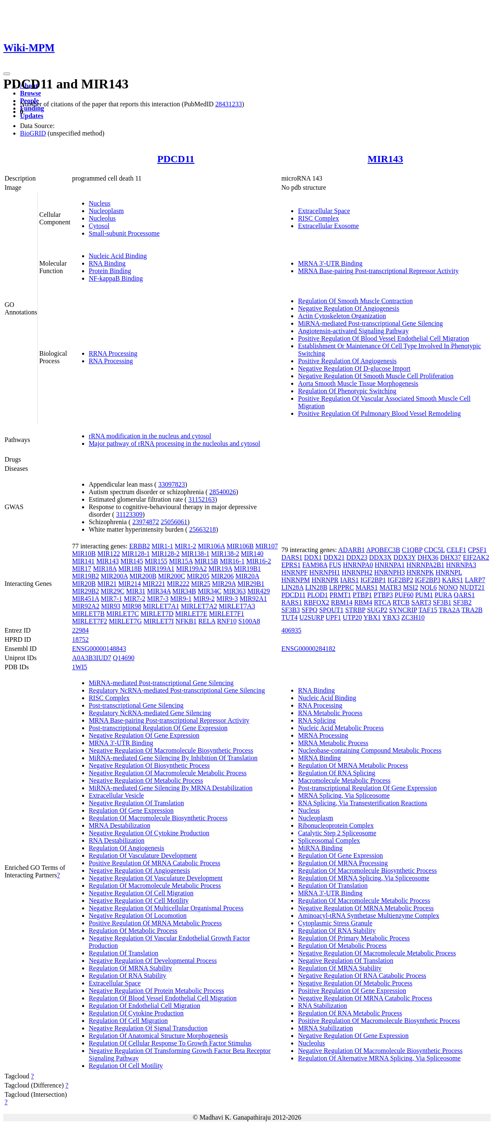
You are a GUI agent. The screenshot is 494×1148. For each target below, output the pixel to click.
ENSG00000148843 (99, 648)
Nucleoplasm (106, 210)
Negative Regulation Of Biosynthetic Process (149, 765)
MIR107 (266, 546)
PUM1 (424, 594)
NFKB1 (186, 621)
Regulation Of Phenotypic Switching (347, 390)
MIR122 (108, 553)
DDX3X (380, 557)
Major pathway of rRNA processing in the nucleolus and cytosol (174, 443)
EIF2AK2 (476, 557)
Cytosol (99, 225)
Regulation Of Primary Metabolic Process (353, 938)
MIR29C (113, 591)
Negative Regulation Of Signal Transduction (148, 1028)
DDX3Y (404, 557)
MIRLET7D (156, 613)
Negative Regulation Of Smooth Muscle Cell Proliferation (375, 375)
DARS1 (291, 557)
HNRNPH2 (357, 572)
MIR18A (105, 568)
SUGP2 (377, 609)
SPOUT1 (331, 609)
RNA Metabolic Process (330, 712)
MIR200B (143, 576)
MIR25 (200, 583)
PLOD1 (317, 594)
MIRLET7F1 (226, 613)
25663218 (202, 529)
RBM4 (363, 602)
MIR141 (83, 561)
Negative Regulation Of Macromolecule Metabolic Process (168, 772)
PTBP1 (362, 594)
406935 (291, 630)
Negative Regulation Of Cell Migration (141, 893)
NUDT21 (471, 587)
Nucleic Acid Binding (118, 255)
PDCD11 (175, 158)
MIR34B (184, 591)
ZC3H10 (412, 617)
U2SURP (311, 617)
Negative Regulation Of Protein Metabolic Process (156, 990)
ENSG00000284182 (308, 648)
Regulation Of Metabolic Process (133, 930)
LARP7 (475, 579)
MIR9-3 (227, 598)
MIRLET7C (122, 613)
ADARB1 (351, 549)
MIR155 (156, 561)
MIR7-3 (158, 598)
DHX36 (428, 557)
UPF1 (333, 617)
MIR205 (198, 576)
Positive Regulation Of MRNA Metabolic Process (155, 923)
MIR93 (110, 606)
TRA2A (449, 609)
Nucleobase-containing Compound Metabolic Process (369, 750)
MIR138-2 (225, 553)
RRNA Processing (113, 353)
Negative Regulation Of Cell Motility (139, 900)
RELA (206, 621)
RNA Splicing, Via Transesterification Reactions (362, 802)
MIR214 (129, 583)
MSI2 (410, 587)
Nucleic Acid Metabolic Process (341, 727)
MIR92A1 (253, 598)
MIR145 (131, 561)
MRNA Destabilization (119, 825)
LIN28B (316, 587)
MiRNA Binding (320, 848)
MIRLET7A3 (237, 606)
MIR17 (81, 568)
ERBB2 (139, 546)
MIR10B (84, 553)
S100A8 (249, 621)
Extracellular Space (324, 210)
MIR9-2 (204, 598)
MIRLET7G (125, 621)
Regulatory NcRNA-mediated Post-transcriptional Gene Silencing (177, 690)
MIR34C (210, 591)
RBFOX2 (316, 602)
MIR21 (107, 583)
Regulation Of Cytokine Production (136, 1013)
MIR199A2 (191, 568)
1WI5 (79, 667)
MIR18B (130, 568)
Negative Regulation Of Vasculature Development (155, 878)
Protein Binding (110, 270)
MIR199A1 (159, 568)
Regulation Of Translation (123, 953)
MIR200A (114, 576)
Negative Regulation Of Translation (136, 802)
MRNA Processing (323, 735)
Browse (30, 93)
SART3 (421, 602)
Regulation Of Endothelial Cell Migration (144, 1005)
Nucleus (99, 203)
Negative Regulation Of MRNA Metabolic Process (366, 908)
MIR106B (240, 546)
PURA (443, 594)
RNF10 (227, 621)
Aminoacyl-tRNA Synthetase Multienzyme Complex (368, 915)
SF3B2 (462, 602)
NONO (448, 587)
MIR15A (181, 561)
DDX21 (334, 557)
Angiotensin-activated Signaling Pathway (353, 330)
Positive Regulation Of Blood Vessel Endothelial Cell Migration (383, 338)
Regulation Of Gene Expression (131, 810)
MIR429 (258, 591)
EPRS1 (290, 564)
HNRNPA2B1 (425, 564)
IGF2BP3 (427, 579)
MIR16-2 (258, 561)
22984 (80, 630)
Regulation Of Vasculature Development (143, 855)
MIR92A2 (86, 606)
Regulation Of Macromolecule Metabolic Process (155, 885)
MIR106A (211, 546)
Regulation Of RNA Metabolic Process (350, 1013)
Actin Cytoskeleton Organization (342, 315)
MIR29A (224, 583)
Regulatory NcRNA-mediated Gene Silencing (150, 712)
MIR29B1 (250, 583)
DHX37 (451, 557)
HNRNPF (294, 572)
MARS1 (367, 587)
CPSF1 (477, 549)
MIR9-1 (181, 598)
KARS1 (452, 579)
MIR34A (159, 591)
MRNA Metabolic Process (333, 742)
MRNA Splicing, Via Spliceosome (343, 795)
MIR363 (234, 591)
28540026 (223, 491)
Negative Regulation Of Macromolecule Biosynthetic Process (171, 750)
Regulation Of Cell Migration (128, 1020)
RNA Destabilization (117, 840)
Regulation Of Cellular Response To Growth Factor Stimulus (170, 1043)
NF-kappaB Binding (116, 278)
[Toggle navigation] (6, 74)
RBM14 (342, 602)
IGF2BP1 (373, 579)
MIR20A (247, 576)
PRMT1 (340, 594)
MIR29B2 (85, 591)
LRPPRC (341, 587)
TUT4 (289, 617)
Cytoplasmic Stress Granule (335, 923)
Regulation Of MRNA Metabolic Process (353, 765)
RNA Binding (107, 263)
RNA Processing (111, 360)
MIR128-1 (136, 553)
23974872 (145, 521)
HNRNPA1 (390, 564)
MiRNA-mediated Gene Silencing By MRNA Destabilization (170, 787)
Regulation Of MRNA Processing (343, 863)
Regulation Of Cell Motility (126, 1065)
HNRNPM (295, 579)
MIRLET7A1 (161, 606)
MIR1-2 (186, 546)
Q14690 (124, 657)
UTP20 (352, 617)
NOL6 (428, 587)
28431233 (228, 104)
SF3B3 (290, 609)
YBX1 (372, 617)
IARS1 (349, 579)
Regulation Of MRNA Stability (130, 968)
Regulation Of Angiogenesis (126, 848)
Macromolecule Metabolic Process (344, 780)
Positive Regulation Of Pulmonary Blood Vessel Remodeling (379, 413)
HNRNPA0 (358, 564)
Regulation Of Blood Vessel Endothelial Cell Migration (163, 998)
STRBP (355, 609)
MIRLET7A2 (199, 606)
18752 (80, 639)
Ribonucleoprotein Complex (336, 825)
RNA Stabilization (322, 1005)
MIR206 (222, 576)
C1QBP (412, 549)
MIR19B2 (85, 576)
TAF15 (428, 609)
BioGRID (33, 133)
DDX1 (313, 557)
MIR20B (84, 583)
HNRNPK (420, 572)
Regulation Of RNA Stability (127, 975)
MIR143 (385, 158)
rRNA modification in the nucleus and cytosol (150, 436)
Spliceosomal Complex (329, 840)
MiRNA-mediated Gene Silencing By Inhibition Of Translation (173, 757)
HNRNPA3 (461, 564)
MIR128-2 (166, 553)
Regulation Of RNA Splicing (336, 772)
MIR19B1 (247, 568)
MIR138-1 (195, 553)
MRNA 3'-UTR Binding (330, 263)
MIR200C (171, 576)
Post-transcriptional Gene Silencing (136, 705)
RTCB (401, 602)
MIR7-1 (111, 598)
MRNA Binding (319, 757)
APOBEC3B (383, 549)
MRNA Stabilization (325, 1028)
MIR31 (135, 591)
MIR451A (85, 598)
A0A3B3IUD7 (91, 657)
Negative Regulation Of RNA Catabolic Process (362, 975)
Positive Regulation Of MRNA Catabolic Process (154, 863)
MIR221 (153, 583)
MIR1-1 (162, 546)
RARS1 (291, 602)
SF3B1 (442, 602)
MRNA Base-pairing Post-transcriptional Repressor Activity (378, 270)
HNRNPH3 (389, 572)
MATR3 (390, 587)
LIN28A (292, 587)
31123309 (129, 514)
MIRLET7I (158, 621)
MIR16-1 (232, 561)
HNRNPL (449, 572)
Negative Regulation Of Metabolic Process (146, 780)
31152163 (201, 499)
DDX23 (356, 557)
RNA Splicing (316, 720)
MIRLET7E (191, 613)
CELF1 (456, 549)
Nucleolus (102, 218)
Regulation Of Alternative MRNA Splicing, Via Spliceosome (379, 1058)
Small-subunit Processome (124, 233)
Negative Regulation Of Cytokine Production (149, 833)
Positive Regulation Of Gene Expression (352, 990)
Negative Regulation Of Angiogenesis (348, 308)
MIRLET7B (88, 613)
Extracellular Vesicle (116, 795)
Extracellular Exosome (328, 225)
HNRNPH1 (324, 572)
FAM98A (314, 564)
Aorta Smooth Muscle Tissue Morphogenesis (358, 383)
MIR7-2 (134, 598)
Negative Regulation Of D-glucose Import (354, 368)
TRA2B (472, 609)
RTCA (382, 602)
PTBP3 (383, 594)
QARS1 (464, 594)
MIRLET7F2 (89, 621)
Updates (31, 115)
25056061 (174, 521)
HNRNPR (325, 579)
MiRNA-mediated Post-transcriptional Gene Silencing (370, 323)
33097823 (171, 484)
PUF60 (403, 594)
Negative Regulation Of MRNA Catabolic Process (365, 998)
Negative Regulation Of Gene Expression (144, 735)
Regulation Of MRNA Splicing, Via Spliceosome (363, 878)
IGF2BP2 (400, 579)
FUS (335, 564)
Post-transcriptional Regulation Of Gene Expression (158, 727)
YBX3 (391, 617)
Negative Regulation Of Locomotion (138, 915)
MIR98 (131, 606)
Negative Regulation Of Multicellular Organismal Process (166, 908)
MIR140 (252, 553)
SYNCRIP (403, 609)
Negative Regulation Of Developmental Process (153, 960)
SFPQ (309, 609)
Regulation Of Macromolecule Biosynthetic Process (158, 817)
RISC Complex (318, 218)
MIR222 (178, 583)
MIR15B (206, 561)
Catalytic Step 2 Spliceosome (337, 833)
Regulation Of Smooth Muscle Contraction (355, 300)
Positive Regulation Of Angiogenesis (347, 360)
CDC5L (434, 549)
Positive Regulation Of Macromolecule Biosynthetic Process (379, 1020)
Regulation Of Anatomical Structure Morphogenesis (158, 1035)
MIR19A (220, 568)
